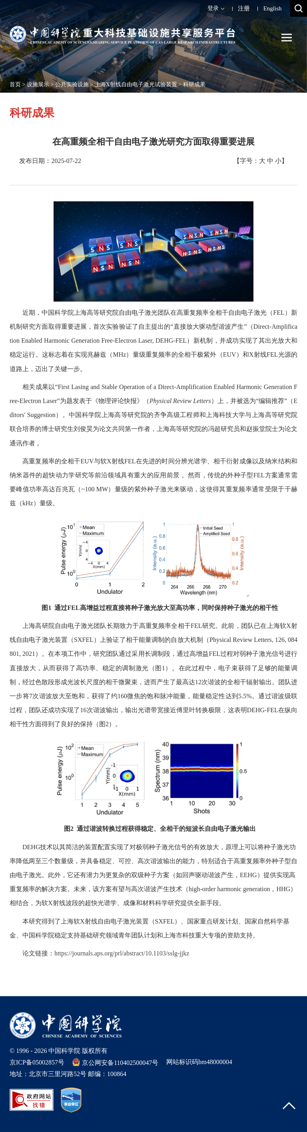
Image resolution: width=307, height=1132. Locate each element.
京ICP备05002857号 (37, 1062)
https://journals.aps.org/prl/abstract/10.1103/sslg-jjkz (121, 953)
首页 (15, 84)
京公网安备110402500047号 (115, 1062)
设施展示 (38, 84)
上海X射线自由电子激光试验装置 (136, 84)
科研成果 (194, 84)
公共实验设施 (72, 84)
